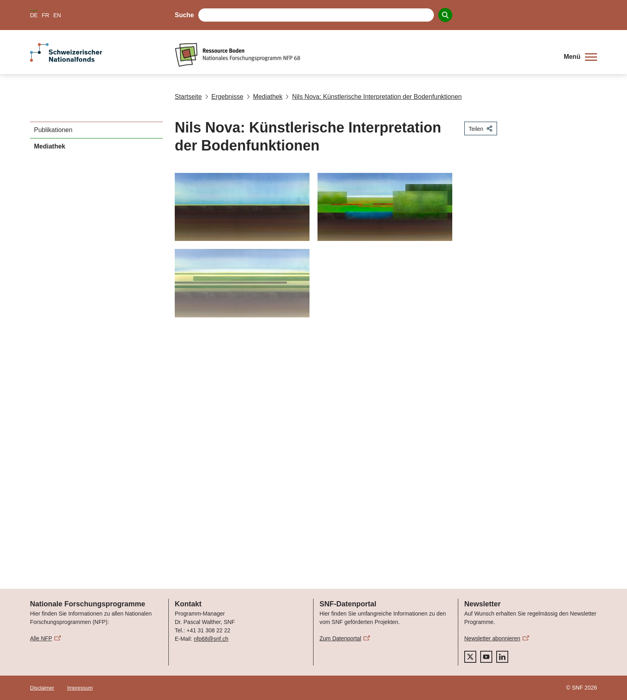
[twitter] (470, 657)
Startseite (188, 96)
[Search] (445, 15)
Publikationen (53, 129)
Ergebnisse (224, 96)
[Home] (363, 55)
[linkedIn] (502, 657)
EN (57, 15)
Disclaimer (42, 688)
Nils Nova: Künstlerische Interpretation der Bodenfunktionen (373, 96)
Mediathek (265, 96)
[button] (580, 57)
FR (45, 15)
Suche (184, 15)
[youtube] (486, 657)
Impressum (80, 688)
